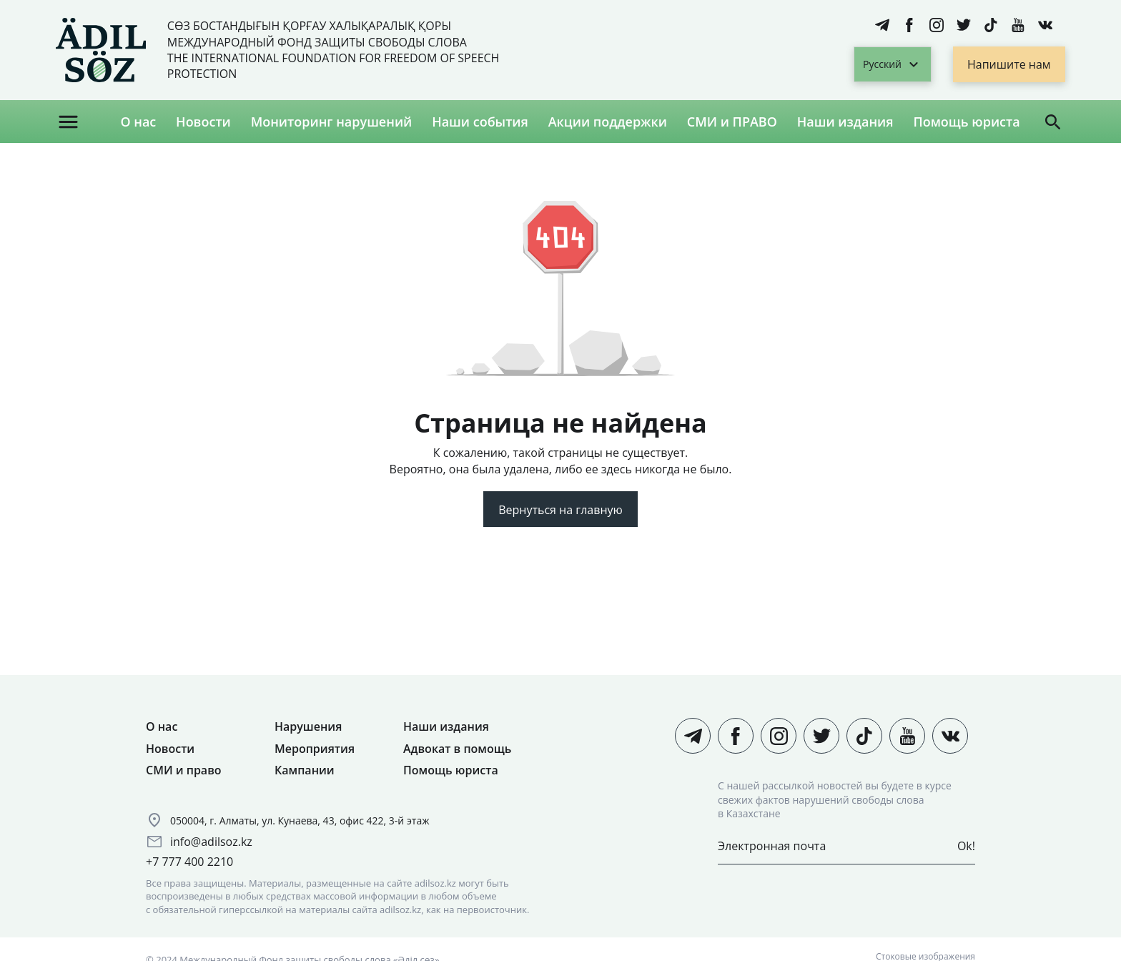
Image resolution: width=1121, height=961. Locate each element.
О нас (138, 121)
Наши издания (845, 121)
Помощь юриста (966, 121)
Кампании (305, 770)
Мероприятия (315, 749)
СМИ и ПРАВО (732, 121)
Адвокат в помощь (457, 749)
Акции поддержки (607, 121)
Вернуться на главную (560, 510)
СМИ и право (184, 770)
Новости (203, 121)
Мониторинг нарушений (332, 121)
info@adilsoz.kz (211, 841)
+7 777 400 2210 (189, 861)
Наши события (480, 121)
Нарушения (308, 726)
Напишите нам (1009, 64)
